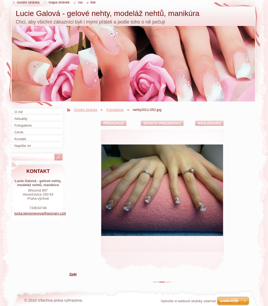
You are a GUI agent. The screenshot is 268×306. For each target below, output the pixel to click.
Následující (209, 123)
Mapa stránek (59, 2)
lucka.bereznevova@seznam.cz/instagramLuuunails (54, 213)
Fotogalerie (115, 110)
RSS (80, 2)
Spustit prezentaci (162, 123)
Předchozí (113, 123)
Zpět (73, 274)
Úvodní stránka (85, 110)
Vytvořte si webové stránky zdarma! (188, 301)
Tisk (93, 2)
